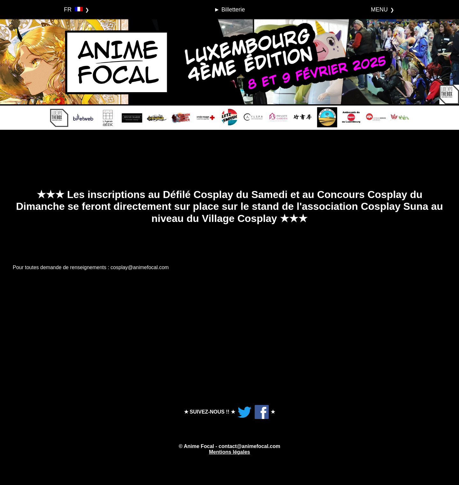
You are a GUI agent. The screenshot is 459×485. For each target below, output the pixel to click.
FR (73, 9)
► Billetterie (229, 9)
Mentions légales (229, 452)
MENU (379, 9)
